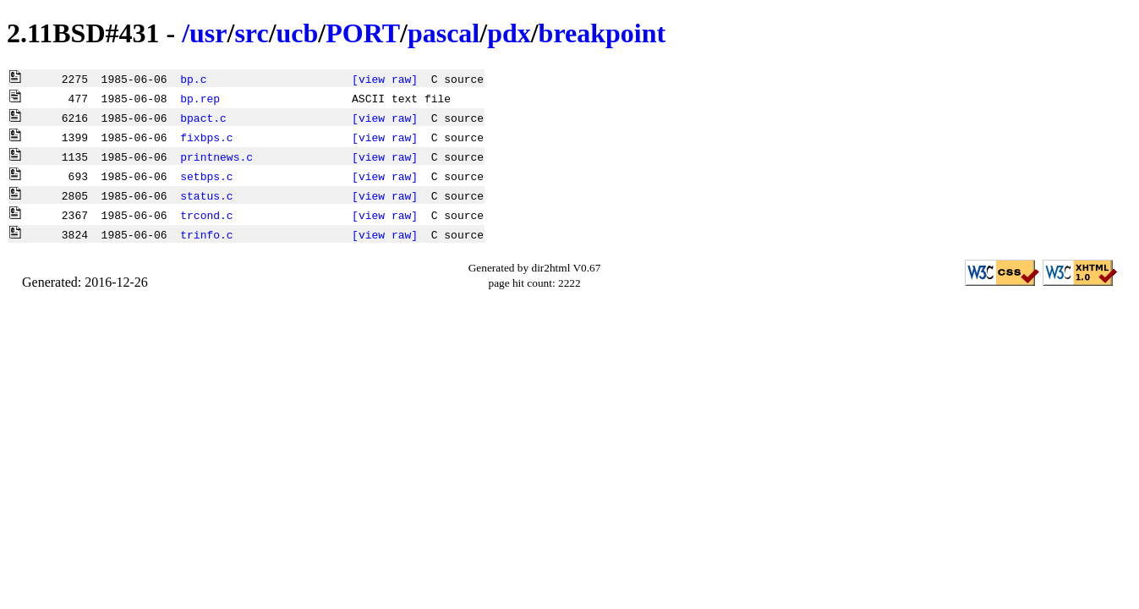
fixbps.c (206, 137)
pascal (443, 33)
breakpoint (602, 33)
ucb (298, 33)
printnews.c (216, 156)
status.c (206, 195)
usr (208, 33)
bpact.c (203, 117)
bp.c (193, 78)
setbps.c (206, 176)
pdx (509, 33)
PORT (363, 33)
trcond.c (206, 214)
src (251, 33)
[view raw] (385, 78)
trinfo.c (206, 234)
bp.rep (200, 98)
